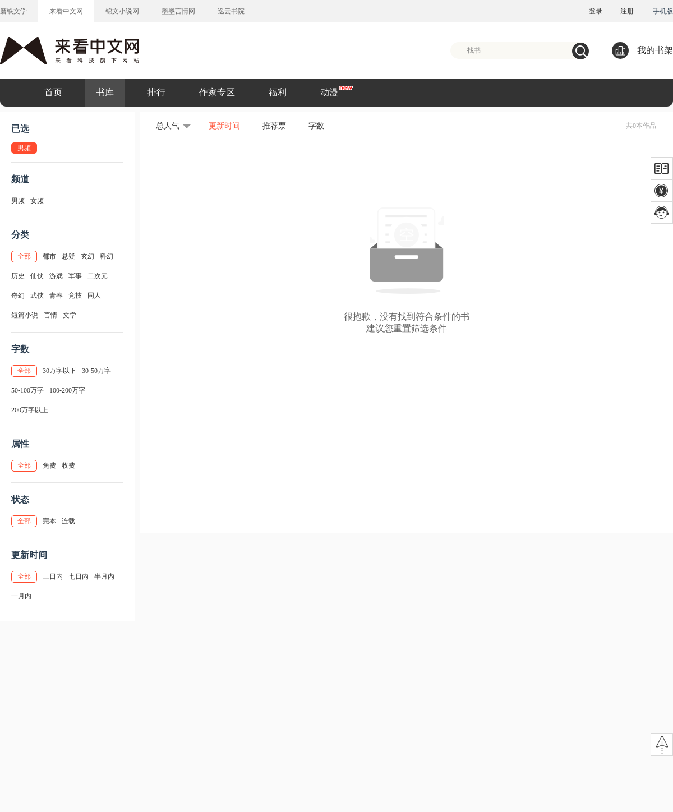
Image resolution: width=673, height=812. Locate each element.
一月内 (21, 596)
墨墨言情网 (178, 11)
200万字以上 (29, 410)
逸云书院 (231, 11)
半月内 (104, 576)
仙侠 (37, 276)
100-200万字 (67, 390)
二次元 (97, 276)
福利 (278, 92)
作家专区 (217, 92)
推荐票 (274, 126)
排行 (156, 92)
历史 (18, 276)
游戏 (56, 276)
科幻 (106, 256)
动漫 (329, 92)
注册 (627, 11)
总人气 (167, 126)
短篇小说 (24, 315)
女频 (37, 201)
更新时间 (224, 126)
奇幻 (18, 295)
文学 (69, 315)
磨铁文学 (13, 11)
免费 (49, 465)
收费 (68, 465)
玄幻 (87, 256)
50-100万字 (27, 390)
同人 (94, 295)
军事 (75, 276)
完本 (49, 521)
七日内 (78, 576)
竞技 (75, 295)
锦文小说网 (122, 11)
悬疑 (68, 256)
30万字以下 (59, 371)
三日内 (53, 576)
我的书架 (642, 50)
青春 (56, 295)
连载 (68, 521)
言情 (50, 315)
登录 (595, 11)
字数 (316, 126)
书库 (105, 92)
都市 (49, 256)
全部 (24, 256)
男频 (18, 201)
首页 (53, 92)
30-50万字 (96, 371)
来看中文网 (66, 11)
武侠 (37, 295)
